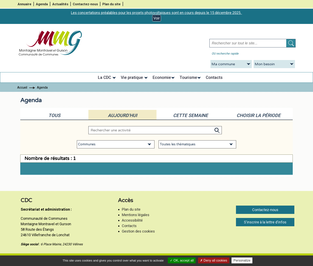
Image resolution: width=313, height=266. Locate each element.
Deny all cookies (213, 260)
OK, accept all (182, 260)
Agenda (42, 4)
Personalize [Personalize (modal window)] (242, 260)
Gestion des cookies (138, 231)
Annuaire (24, 4)
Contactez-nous (85, 4)
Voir (156, 18)
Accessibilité (132, 220)
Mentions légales (135, 215)
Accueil (22, 87)
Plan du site (111, 4)
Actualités (60, 4)
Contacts (129, 226)
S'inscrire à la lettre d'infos (265, 222)
